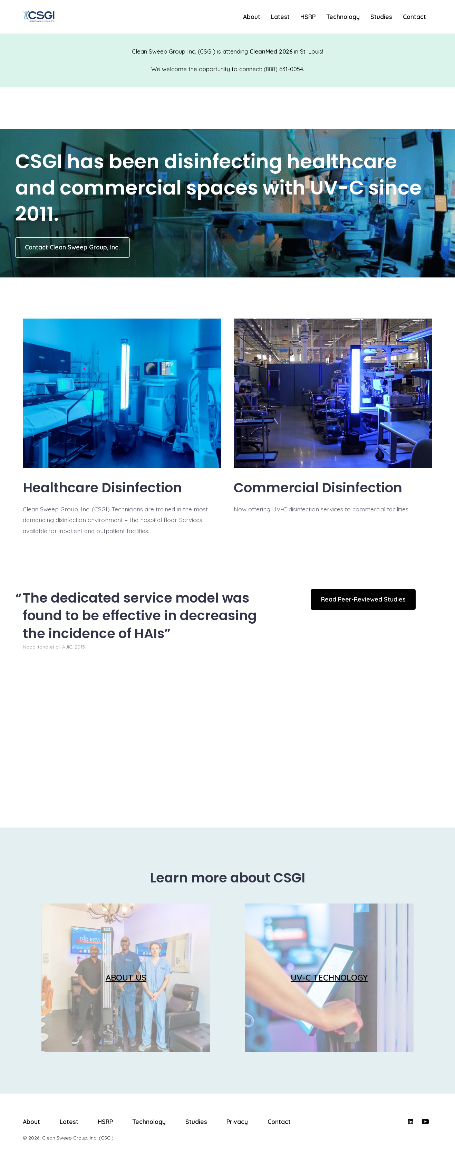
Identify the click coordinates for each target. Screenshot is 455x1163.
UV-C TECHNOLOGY (329, 977)
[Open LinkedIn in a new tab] (410, 1121)
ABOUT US (126, 977)
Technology (343, 16)
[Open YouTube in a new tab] (425, 1121)
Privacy (237, 1121)
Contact (414, 16)
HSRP (308, 16)
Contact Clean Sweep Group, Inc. (72, 247)
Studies (381, 16)
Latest (280, 16)
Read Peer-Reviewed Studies (363, 599)
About (251, 16)
